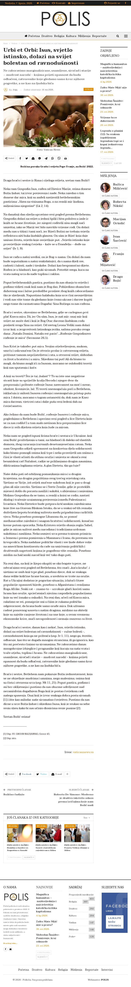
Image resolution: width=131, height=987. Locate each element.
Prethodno (14, 857)
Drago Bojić (118, 278)
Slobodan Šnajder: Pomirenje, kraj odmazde (111, 104)
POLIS (105, 980)
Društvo (45, 36)
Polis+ (72, 936)
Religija (59, 36)
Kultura (71, 36)
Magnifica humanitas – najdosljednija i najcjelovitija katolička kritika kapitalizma (113, 71)
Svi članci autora (110, 196)
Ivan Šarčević (120, 238)
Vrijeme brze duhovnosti (108, 119)
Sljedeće (29, 857)
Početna (43, 3)
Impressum (76, 3)
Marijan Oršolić (119, 221)
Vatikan (88, 89)
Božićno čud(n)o (13, 794)
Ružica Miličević (120, 186)
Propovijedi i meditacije (81, 895)
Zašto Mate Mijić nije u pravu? (113, 89)
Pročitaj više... (10, 943)
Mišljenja (85, 36)
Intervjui (107, 969)
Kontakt (59, 3)
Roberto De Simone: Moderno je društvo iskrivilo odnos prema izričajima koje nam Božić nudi (73, 799)
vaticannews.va (83, 752)
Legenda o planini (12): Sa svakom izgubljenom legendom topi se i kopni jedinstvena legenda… (112, 139)
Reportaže (101, 36)
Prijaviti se (112, 3)
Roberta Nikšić (119, 203)
